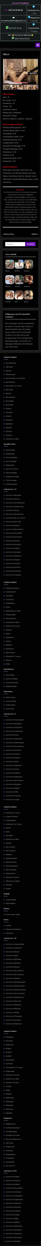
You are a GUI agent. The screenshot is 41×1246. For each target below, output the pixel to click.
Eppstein (9, 427)
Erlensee (9, 431)
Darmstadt (9, 405)
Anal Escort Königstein (13, 784)
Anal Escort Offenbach (13, 1005)
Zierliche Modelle (12, 679)
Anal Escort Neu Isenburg (15, 974)
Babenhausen (10, 374)
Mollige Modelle (11, 686)
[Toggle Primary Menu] (37, 45)
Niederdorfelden (11, 858)
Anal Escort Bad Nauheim (15, 514)
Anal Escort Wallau (12, 1218)
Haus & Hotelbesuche (13, 1139)
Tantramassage (11, 480)
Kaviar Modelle (11, 461)
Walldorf (8, 1094)
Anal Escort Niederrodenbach (16, 990)
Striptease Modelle (12, 476)
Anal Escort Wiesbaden (14, 1230)
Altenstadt (9, 367)
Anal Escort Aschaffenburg (15, 503)
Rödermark (9, 1045)
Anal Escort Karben (12, 769)
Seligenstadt (10, 1071)
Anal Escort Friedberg (13, 575)
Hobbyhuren (10, 1147)
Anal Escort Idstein (12, 761)
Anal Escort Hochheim (13, 750)
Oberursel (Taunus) (12, 877)
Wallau (8, 1090)
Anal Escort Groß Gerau (14, 727)
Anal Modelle (10, 450)
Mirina (17, 271)
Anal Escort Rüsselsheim (14, 1188)
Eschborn (9, 435)
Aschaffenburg (11, 363)
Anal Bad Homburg (12, 510)
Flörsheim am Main (12, 439)
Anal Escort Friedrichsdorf (15, 720)
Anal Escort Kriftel (12, 792)
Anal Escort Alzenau (13, 499)
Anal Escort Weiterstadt (14, 1226)
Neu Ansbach (10, 847)
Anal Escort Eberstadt (13, 552)
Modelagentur (10, 1154)
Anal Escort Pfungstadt (14, 1016)
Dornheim (9, 412)
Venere (17, 286)
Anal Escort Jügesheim (14, 765)
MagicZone (34, 18)
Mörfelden (9, 835)
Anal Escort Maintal (12, 952)
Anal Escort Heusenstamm (15, 746)
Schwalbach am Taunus (14, 1067)
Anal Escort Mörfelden (13, 959)
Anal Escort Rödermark (14, 1024)
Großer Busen (10, 705)
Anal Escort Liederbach (14, 948)
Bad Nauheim (10, 382)
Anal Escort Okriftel (12, 1012)
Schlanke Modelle (12, 682)
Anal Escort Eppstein (13, 560)
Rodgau (8, 1048)
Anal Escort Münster (13, 967)
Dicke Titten (10, 709)
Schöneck (9, 1063)
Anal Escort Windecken (14, 1234)
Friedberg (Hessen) (12, 588)
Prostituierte (10, 1158)
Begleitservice (11, 1124)
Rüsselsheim (10, 1060)
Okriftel (8, 889)
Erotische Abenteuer (13, 1128)
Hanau (8, 607)
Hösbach (9, 630)
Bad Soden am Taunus (14, 386)
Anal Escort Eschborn (13, 567)
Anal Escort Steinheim (13, 1207)
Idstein (8, 634)
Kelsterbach (10, 649)
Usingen (8, 1086)
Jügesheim (9, 637)
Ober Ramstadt (11, 870)
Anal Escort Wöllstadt (13, 1241)
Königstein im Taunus (13, 656)
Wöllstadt (9, 1113)
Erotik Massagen (11, 484)
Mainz (8, 832)
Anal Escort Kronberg (13, 796)
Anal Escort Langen (12, 799)
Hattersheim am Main (13, 611)
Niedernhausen (11, 862)
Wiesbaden (10, 1101)
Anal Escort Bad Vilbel (13, 522)
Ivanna (8, 302)
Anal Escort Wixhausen (14, 1237)
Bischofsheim (10, 397)
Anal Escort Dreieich (13, 548)
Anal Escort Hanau (12, 735)
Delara (7, 286)
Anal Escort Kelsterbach (14, 777)
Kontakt (8, 925)
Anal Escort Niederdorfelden (15, 982)
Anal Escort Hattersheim (14, 739)
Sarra (26, 302)
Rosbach (9, 1052)
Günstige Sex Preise (13, 1135)
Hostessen (9, 1150)
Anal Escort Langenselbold (15, 944)
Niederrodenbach (12, 866)
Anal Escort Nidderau (13, 978)
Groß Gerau (10, 599)
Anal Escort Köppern (13, 788)
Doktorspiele (10, 454)
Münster (8, 843)
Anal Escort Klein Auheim (14, 780)
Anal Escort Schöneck (13, 1192)
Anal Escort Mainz (12, 955)
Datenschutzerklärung (13, 929)
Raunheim (9, 1041)
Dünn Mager (10, 675)
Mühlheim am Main (12, 839)
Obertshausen (11, 873)
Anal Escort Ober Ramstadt (15, 993)
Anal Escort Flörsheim (13, 571)
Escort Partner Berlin (13, 914)
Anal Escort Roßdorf (13, 1184)
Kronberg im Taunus (13, 813)
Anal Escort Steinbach (13, 1203)
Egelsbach (9, 424)
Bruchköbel (10, 401)
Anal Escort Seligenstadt (14, 1199)
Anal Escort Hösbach (13, 758)
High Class (9, 1143)
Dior (16, 302)
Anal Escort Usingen (13, 1215)
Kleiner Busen (10, 697)
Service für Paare (12, 469)
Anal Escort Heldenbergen (15, 742)
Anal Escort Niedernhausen (15, 986)
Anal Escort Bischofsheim (15, 529)
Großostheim (10, 603)
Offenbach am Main (13, 881)
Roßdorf (8, 1056)
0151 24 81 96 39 (16, 10)
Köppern (9, 660)
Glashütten (9, 596)
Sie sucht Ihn (10, 1166)
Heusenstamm (11, 618)
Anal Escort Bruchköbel (14, 533)
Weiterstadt (10, 1098)
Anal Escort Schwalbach (14, 1196)
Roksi (7, 271)
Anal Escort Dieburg (13, 541)
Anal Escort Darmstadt (13, 537)
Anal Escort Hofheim (13, 754)
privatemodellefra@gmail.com (13, 20)
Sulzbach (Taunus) (12, 1082)
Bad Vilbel (9, 390)
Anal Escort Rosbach (13, 1180)
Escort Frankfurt (20, 3)
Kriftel (8, 664)
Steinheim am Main (12, 1079)
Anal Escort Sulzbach (13, 1211)
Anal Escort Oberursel (13, 1001)
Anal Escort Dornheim (13, 544)
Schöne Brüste (11, 701)
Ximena (27, 286)
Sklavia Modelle (11, 473)
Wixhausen (9, 1109)
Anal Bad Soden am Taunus (15, 518)
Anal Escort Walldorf (13, 1222)
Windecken (10, 1105)
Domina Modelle (11, 457)
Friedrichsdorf (11, 592)
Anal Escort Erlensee (13, 563)
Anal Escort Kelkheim (13, 773)
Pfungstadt (9, 1037)
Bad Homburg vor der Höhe (15, 378)
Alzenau (8, 371)
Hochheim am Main (12, 622)
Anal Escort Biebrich (13, 525)
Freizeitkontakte (11, 1131)
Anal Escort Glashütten (14, 724)
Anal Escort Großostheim (14, 731)
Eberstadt (9, 420)
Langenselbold (11, 820)
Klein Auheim (10, 652)
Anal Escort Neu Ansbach (15, 971)
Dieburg (8, 408)
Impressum (10, 933)
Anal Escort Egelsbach (13, 556)
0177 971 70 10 (13, 28)
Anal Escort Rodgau (12, 1177)
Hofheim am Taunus (13, 626)
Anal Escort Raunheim (13, 1020)
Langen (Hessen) (12, 816)
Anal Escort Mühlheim (13, 963)
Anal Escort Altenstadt (13, 495)
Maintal (8, 828)
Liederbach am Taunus (14, 824)
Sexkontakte (10, 1162)
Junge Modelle (11, 900)
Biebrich (8, 393)
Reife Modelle (10, 903)
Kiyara (26, 271)
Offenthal (9, 885)
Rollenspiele (10, 465)
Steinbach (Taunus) (12, 1075)
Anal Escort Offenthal (13, 1009)
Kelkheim (9, 645)
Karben (8, 641)
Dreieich (9, 416)
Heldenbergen (11, 615)
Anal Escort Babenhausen (15, 506)
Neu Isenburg (10, 851)
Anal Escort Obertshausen (15, 997)
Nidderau (9, 854)
